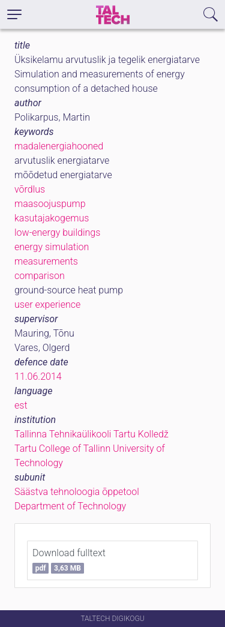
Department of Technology (70, 506)
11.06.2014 (38, 376)
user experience (47, 304)
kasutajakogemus (51, 218)
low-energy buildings (57, 232)
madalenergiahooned (58, 146)
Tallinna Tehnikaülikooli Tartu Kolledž (91, 434)
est (21, 405)
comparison (39, 275)
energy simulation (51, 247)
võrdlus (29, 189)
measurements (46, 261)
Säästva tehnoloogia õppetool (76, 491)
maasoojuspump (50, 203)
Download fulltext (69, 560)
